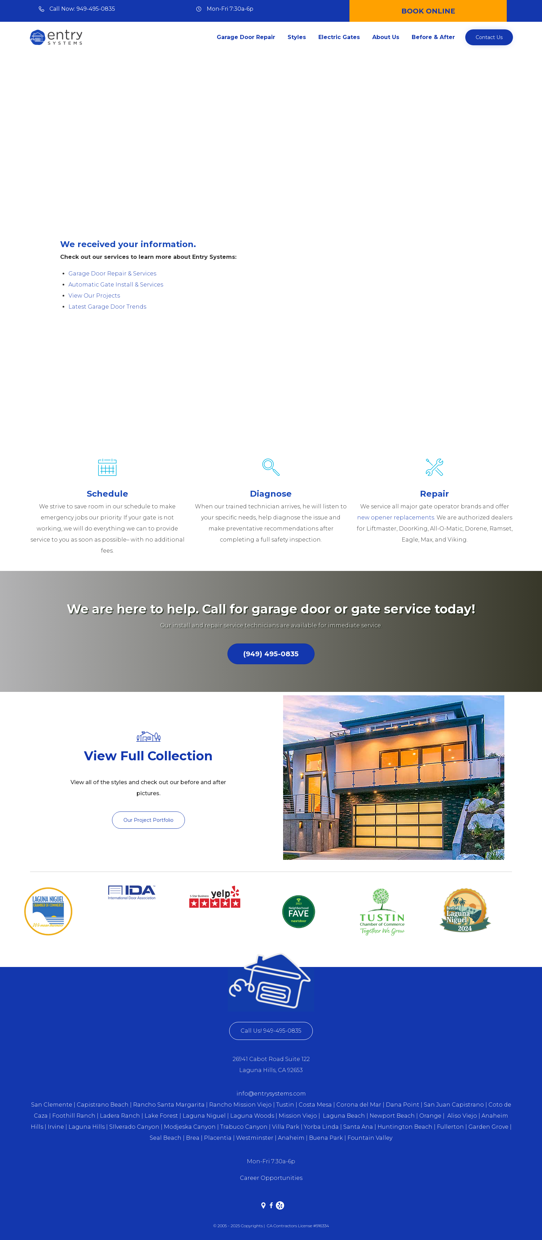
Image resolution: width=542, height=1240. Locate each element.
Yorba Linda (321, 1127)
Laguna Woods (252, 1115)
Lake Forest (161, 1115)
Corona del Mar (358, 1104)
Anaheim (291, 1138)
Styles (297, 37)
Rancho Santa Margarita (169, 1104)
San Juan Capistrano (454, 1104)
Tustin (285, 1104)
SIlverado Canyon (134, 1127)
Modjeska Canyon (190, 1127)
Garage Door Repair (246, 37)
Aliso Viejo (462, 1115)
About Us (385, 37)
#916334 (321, 1225)
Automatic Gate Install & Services (115, 284)
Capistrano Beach (103, 1104)
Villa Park (285, 1127)
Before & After (433, 37)
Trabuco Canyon (244, 1127)
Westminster (254, 1138)
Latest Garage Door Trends (107, 306)
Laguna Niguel (204, 1115)
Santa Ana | (359, 1127)
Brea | (194, 1138)
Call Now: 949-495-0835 (82, 9)
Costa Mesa (315, 1104)
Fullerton (450, 1127)
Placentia (218, 1138)
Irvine (56, 1127)
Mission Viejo (298, 1115)
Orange (430, 1115)
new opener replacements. (396, 517)
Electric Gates (339, 37)
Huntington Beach (404, 1127)
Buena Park (326, 1138)
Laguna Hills (86, 1127)
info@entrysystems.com (271, 1093)
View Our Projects (94, 295)
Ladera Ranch (120, 1115)
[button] (489, 37)
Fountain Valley (369, 1138)
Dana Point (402, 1104)
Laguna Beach (344, 1115)
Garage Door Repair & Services (112, 273)
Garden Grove (488, 1127)
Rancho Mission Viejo (240, 1104)
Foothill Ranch (73, 1115)
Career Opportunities (271, 1178)
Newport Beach (392, 1115)
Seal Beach (165, 1138)
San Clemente (51, 1104)
